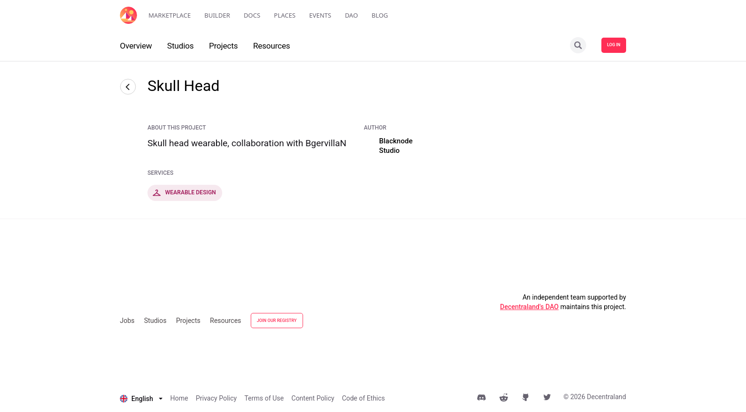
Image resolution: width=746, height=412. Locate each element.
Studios (155, 320)
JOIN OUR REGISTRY (277, 320)
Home (179, 398)
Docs (252, 15)
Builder (217, 15)
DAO (351, 15)
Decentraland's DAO (529, 307)
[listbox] (141, 398)
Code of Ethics (363, 398)
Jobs (127, 320)
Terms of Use (264, 398)
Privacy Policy (216, 398)
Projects (188, 320)
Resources (225, 320)
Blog (380, 15)
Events (320, 15)
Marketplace (169, 15)
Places (284, 15)
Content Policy (313, 398)
